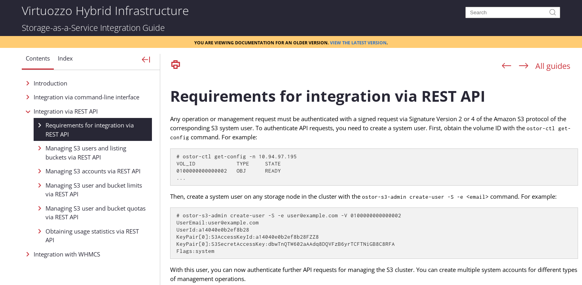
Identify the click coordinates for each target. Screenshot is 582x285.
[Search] (512, 12)
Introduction (50, 83)
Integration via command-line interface (86, 97)
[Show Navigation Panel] (146, 60)
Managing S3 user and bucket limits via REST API (93, 189)
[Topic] (374, 179)
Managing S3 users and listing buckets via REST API (85, 152)
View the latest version (358, 42)
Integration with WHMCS (67, 254)
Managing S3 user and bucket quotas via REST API (95, 212)
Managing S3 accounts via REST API (92, 171)
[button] (38, 61)
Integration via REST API (66, 111)
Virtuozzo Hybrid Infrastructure (105, 10)
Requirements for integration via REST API (89, 129)
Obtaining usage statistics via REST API (92, 235)
